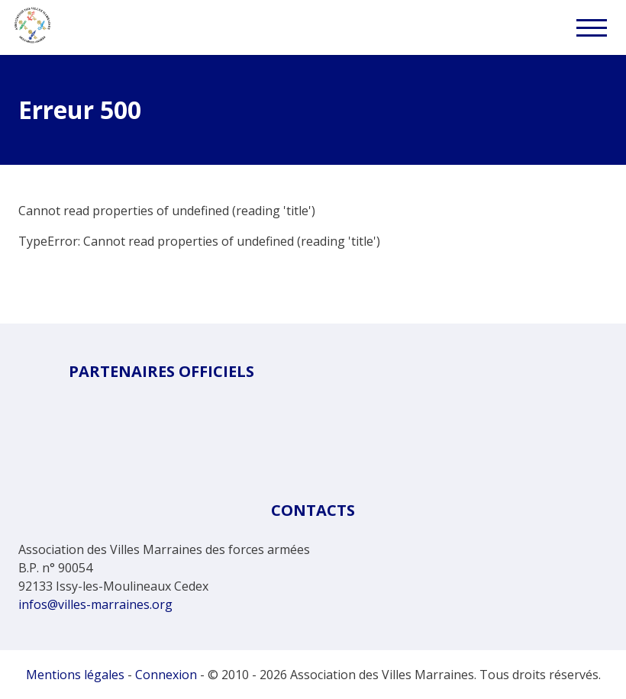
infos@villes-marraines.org (95, 604)
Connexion (166, 674)
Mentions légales (75, 674)
